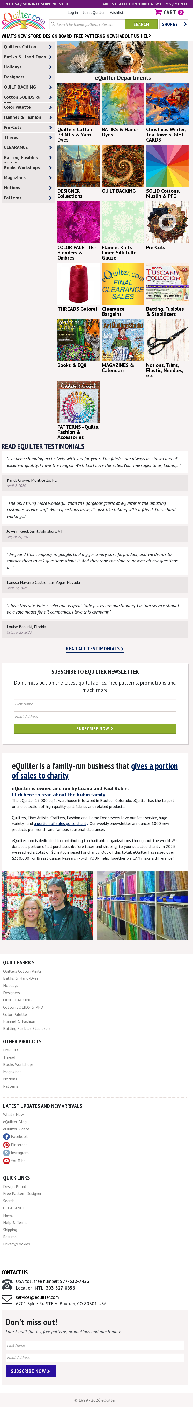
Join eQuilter (94, 12)
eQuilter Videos (16, 1128)
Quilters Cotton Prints (28, 48)
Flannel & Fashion (28, 117)
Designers (28, 77)
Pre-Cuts (28, 127)
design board (57, 36)
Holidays (28, 67)
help (146, 36)
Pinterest (15, 1144)
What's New (13, 1114)
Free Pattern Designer (22, 1193)
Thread (28, 137)
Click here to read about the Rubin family (58, 794)
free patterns (89, 36)
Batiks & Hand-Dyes (28, 57)
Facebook (15, 1136)
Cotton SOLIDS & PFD (28, 98)
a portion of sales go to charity (61, 823)
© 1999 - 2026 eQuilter (95, 1400)
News (8, 1215)
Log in (73, 12)
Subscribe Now (95, 729)
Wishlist (117, 12)
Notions (28, 188)
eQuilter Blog (15, 1121)
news (112, 36)
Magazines (28, 178)
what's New (14, 36)
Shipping (10, 1229)
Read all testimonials (95, 648)
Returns (10, 1236)
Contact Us (15, 1272)
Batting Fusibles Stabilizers (28, 158)
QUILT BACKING (28, 87)
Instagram (16, 1153)
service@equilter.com (37, 1297)
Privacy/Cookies (16, 1243)
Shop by (174, 24)
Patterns (28, 198)
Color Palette (28, 107)
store (34, 36)
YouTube (14, 1161)
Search (141, 24)
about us (129, 36)
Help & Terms (15, 1222)
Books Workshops (28, 167)
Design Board (14, 1186)
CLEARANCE (28, 147)
